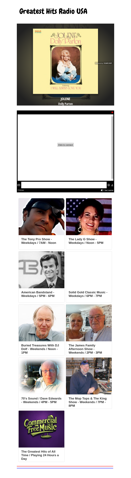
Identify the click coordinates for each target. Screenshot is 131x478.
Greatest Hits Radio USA (53, 11)
